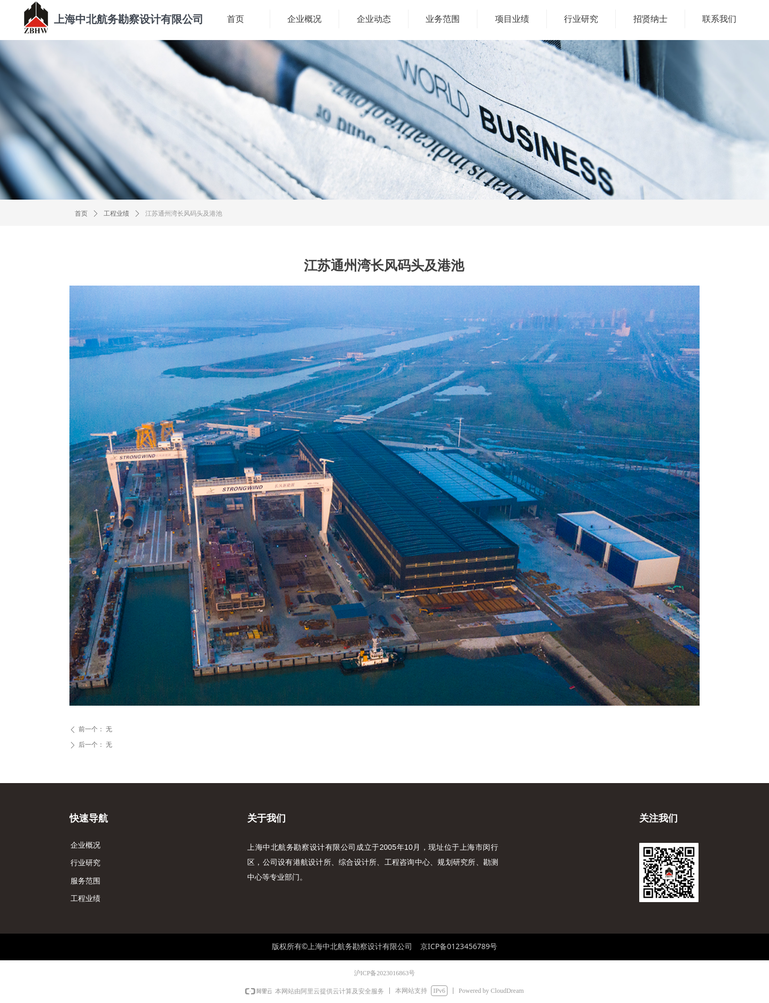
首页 (81, 213)
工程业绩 (116, 213)
